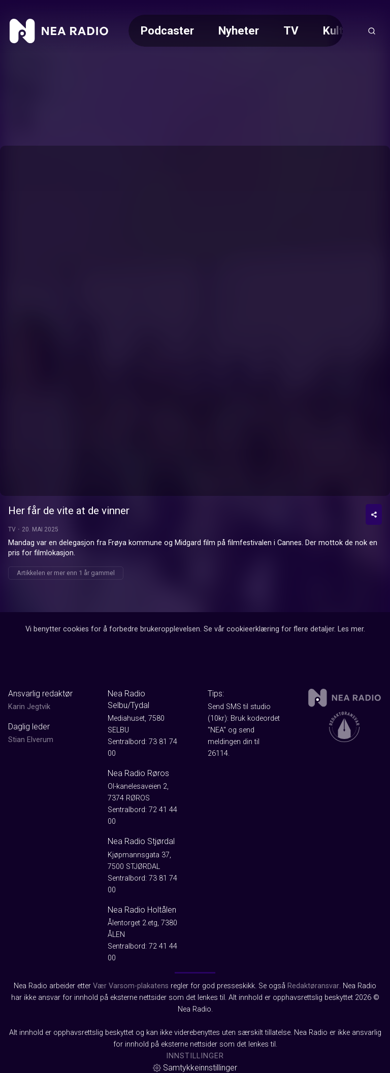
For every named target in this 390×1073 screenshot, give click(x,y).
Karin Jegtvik (29, 706)
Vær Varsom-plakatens (131, 986)
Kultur (338, 30)
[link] (59, 31)
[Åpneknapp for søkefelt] (372, 31)
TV (291, 30)
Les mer (351, 629)
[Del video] (374, 514)
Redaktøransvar (313, 986)
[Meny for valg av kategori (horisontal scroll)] (235, 31)
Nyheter (238, 30)
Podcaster (167, 30)
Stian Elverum (30, 739)
